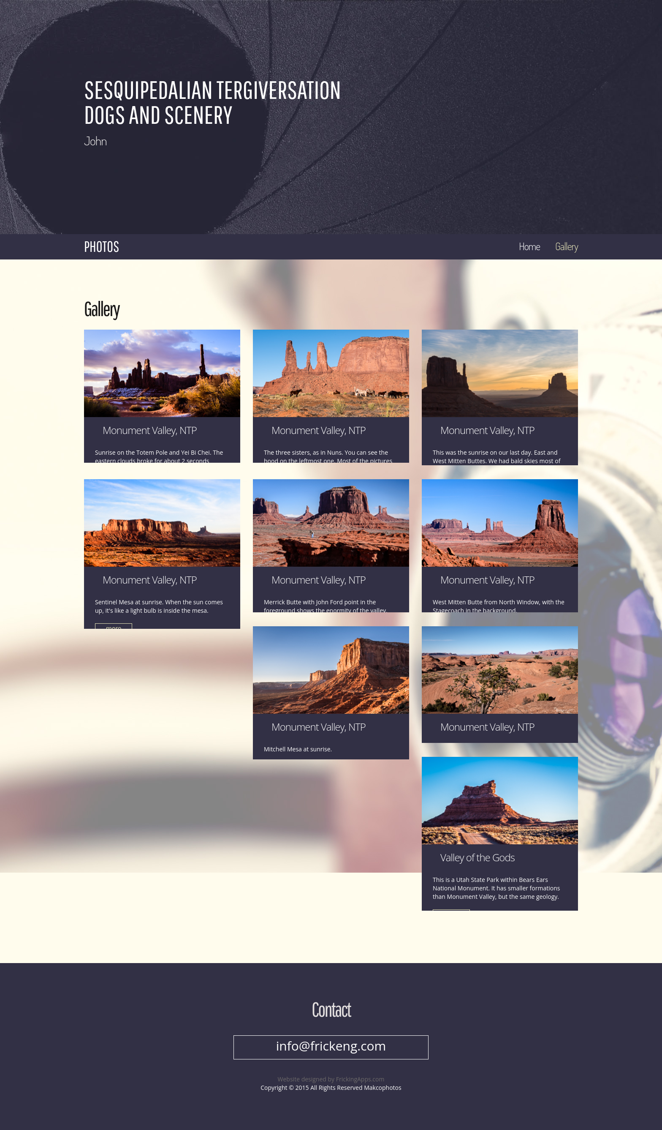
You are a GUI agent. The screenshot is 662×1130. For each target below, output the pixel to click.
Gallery (566, 246)
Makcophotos (383, 1088)
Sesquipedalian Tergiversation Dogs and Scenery (212, 102)
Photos (101, 246)
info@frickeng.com (331, 1045)
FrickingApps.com (360, 1079)
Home (529, 246)
